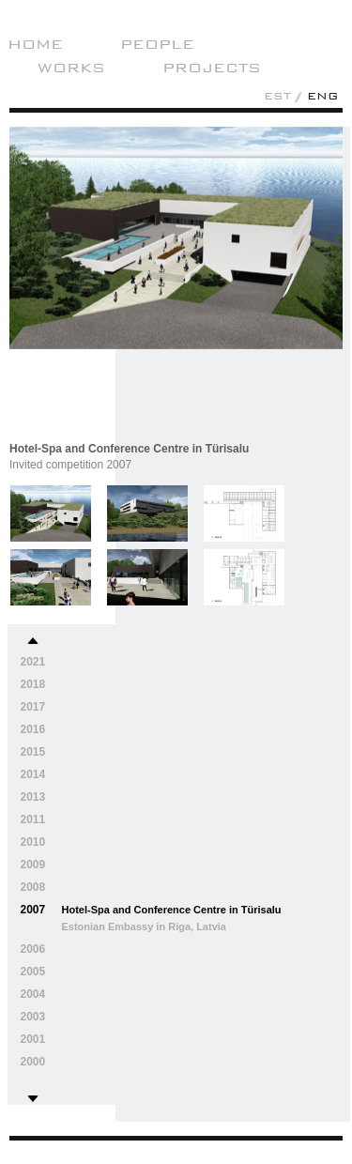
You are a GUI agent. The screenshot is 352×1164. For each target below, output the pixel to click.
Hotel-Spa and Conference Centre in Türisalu (172, 909)
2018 (33, 684)
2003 (33, 1016)
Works (71, 67)
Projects (211, 67)
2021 (33, 661)
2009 (33, 864)
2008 (33, 887)
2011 (33, 819)
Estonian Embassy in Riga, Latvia (144, 926)
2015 (33, 751)
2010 (33, 842)
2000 (33, 1061)
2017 (33, 706)
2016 (33, 729)
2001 (33, 1039)
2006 (33, 949)
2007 (33, 909)
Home (35, 44)
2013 (33, 797)
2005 (33, 971)
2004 (33, 994)
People (157, 44)
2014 (33, 774)
